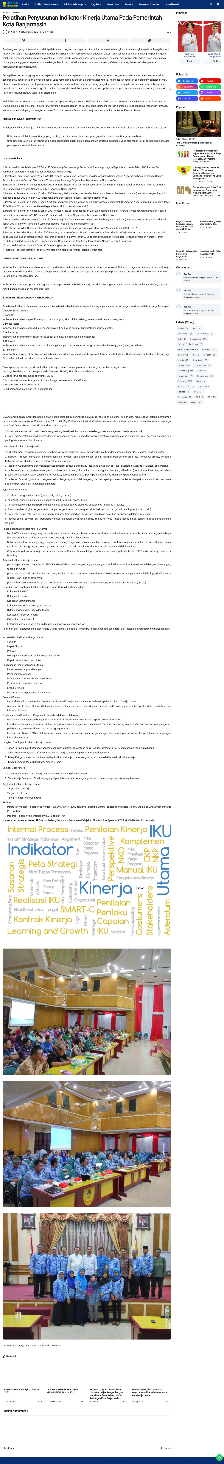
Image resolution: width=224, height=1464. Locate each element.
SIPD (200, 397)
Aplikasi (183, 328)
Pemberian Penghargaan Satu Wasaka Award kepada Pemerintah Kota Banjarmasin (149, 1392)
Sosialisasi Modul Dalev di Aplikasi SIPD (210, 252)
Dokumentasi (17, 12)
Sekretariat (185, 397)
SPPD (182, 402)
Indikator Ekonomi (188, 350)
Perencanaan (186, 386)
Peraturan (56, 1345)
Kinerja (20, 1345)
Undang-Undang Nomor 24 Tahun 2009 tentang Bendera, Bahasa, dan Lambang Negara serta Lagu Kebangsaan (207, 173)
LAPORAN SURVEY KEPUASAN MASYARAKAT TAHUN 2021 (62, 1391)
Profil (189, 61)
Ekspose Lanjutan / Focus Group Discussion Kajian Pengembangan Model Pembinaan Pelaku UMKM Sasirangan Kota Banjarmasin (106, 1394)
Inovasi (183, 355)
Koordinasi (31, 1345)
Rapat (203, 386)
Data (182, 339)
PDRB (201, 371)
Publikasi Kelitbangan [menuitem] (74, 4)
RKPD (198, 392)
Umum (196, 402)
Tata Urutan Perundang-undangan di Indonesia (194, 144)
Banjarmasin (185, 334)
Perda (200, 381)
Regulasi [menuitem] (95, 4)
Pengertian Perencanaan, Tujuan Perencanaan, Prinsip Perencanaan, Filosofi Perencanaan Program (207, 154)
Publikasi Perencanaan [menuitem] (45, 4)
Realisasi (183, 392)
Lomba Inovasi (202, 365)
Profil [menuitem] (24, 4)
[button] (211, 4)
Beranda (6, 12)
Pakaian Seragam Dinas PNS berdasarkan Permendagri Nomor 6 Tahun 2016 (207, 190)
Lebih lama (164, 1448)
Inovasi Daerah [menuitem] (172, 4)
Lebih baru (9, 1448)
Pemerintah (44, 1345)
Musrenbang (185, 371)
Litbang (184, 365)
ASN (197, 328)
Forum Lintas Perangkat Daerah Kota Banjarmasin (186, 254)
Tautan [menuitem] (128, 4)
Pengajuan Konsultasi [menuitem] (149, 4)
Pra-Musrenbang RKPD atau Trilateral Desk (210, 222)
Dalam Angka (204, 334)
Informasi (209, 350)
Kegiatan (209, 355)
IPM (195, 355)
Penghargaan (205, 376)
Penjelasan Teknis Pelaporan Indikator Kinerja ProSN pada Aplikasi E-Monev (184, 225)
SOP (212, 397)
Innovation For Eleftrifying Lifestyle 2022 (21, 1391)
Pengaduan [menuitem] (112, 4)
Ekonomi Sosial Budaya (190, 344)
